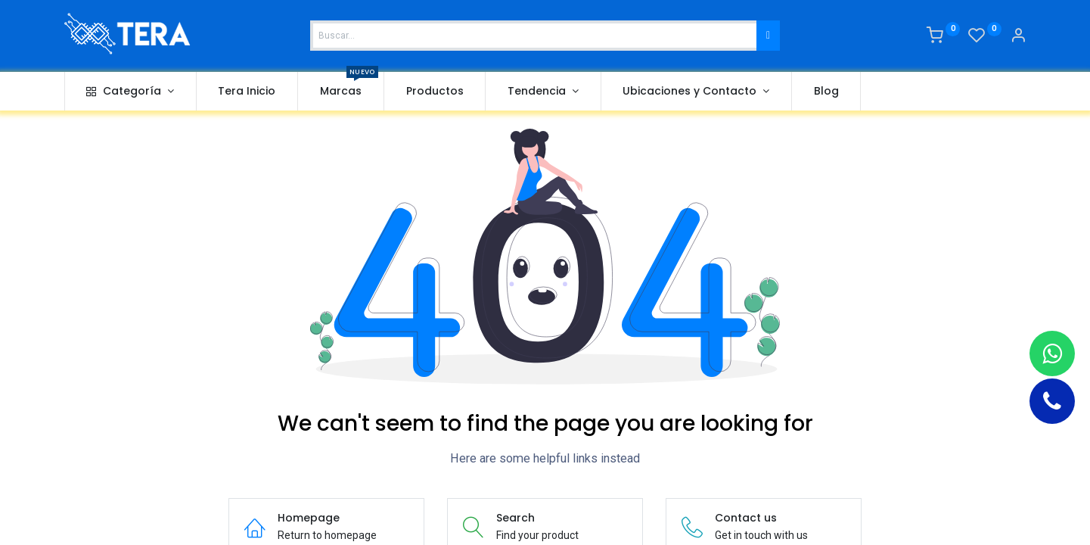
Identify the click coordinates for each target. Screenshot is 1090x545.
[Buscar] (768, 35)
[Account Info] (1018, 37)
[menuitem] (247, 91)
